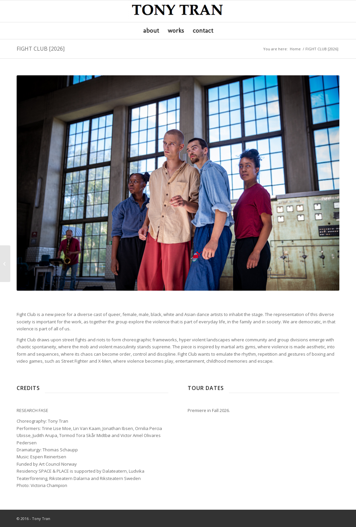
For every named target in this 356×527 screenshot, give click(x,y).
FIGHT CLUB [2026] (41, 48)
